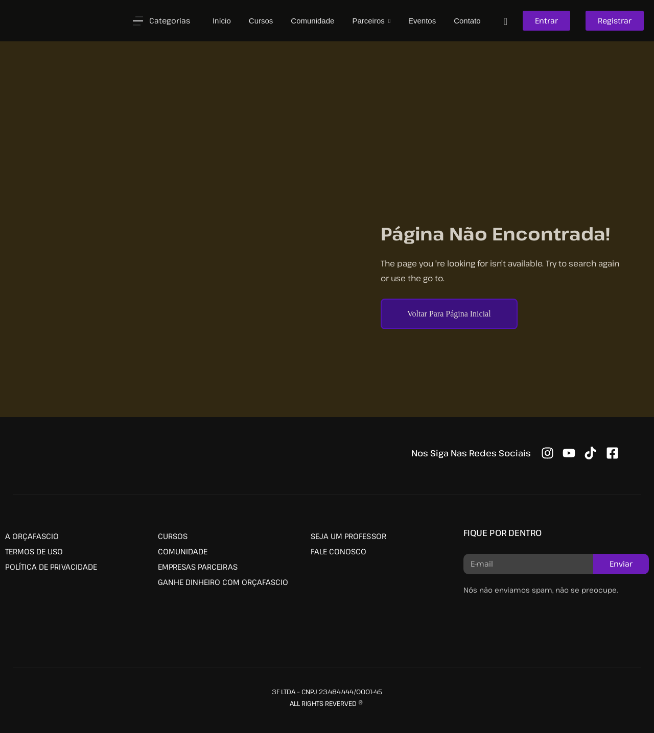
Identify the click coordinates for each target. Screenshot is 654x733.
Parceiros (369, 20)
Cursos (261, 20)
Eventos (422, 20)
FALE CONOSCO (338, 551)
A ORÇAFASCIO (32, 536)
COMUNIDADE (182, 551)
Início (222, 20)
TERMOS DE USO (34, 551)
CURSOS (173, 536)
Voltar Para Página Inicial (449, 313)
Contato (467, 20)
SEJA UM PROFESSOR (348, 536)
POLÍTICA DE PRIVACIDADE (51, 566)
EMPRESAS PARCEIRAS (198, 566)
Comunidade (312, 20)
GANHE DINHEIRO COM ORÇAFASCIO (223, 582)
